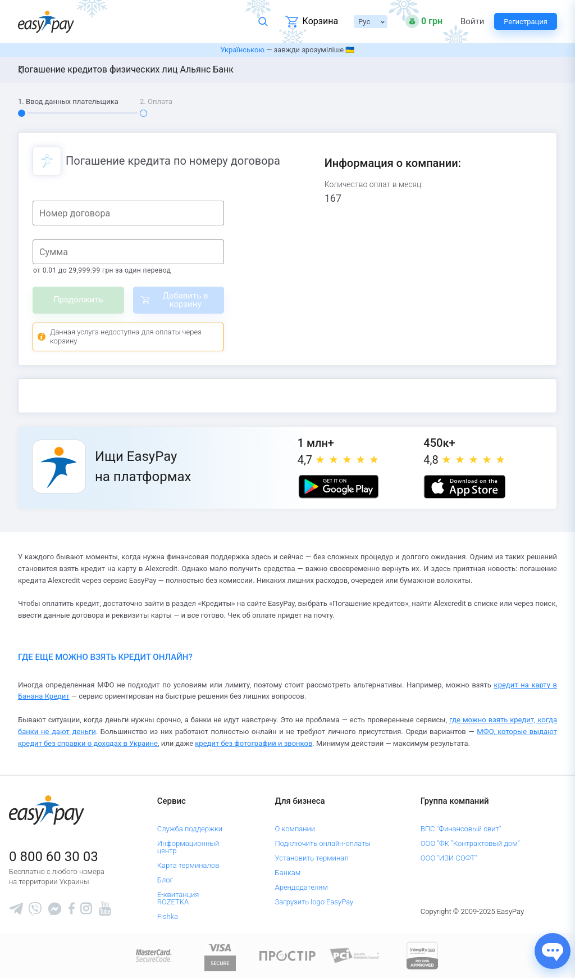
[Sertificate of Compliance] (355, 955)
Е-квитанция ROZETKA (178, 898)
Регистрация (525, 21)
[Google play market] (339, 487)
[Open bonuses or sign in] (424, 21)
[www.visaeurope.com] (220, 955)
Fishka (167, 916)
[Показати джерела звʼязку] (553, 951)
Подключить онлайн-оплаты (323, 843)
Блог (165, 880)
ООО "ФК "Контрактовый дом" (470, 843)
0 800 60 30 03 (53, 856)
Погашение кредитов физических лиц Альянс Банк (126, 69)
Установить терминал (312, 858)
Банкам (288, 872)
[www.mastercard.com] (153, 955)
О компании (295, 829)
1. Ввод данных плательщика (68, 101)
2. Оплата (156, 101)
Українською (242, 50)
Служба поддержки (189, 829)
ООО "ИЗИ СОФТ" (449, 858)
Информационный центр (188, 847)
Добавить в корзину (185, 300)
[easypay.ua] (46, 21)
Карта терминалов (188, 865)
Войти (472, 21)
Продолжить (78, 300)
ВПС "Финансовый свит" (461, 829)
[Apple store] (464, 487)
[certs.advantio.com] (422, 955)
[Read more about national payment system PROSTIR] (287, 955)
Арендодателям (301, 887)
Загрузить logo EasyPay (314, 902)
